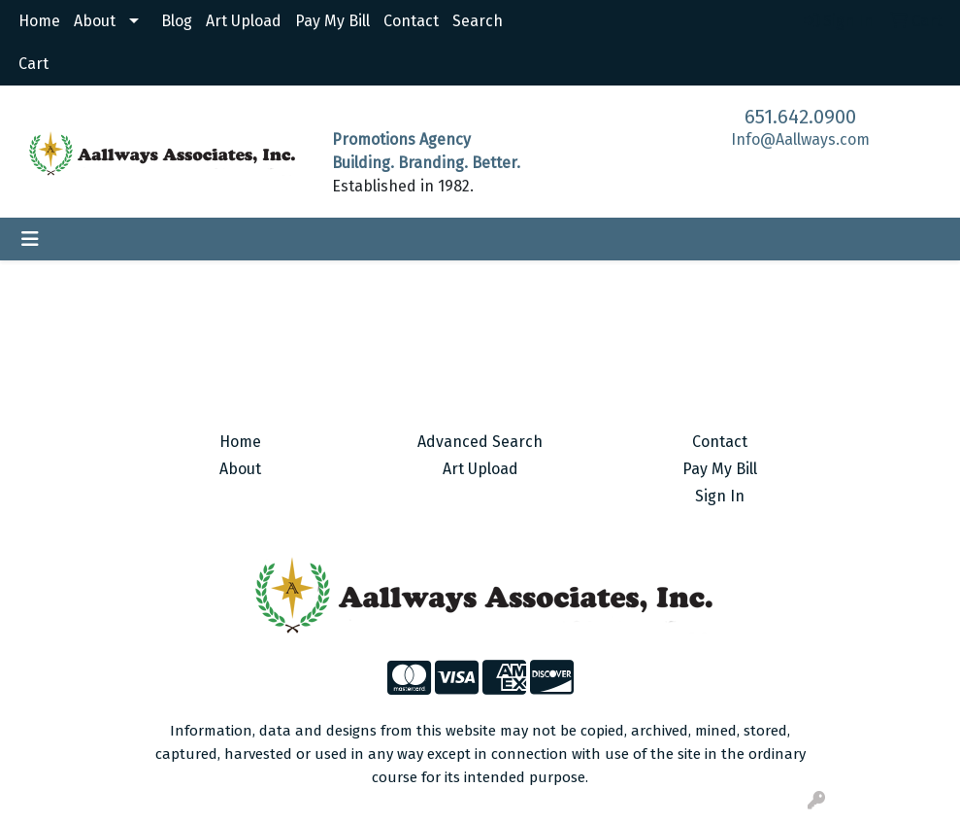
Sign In (720, 496)
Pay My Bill (332, 21)
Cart (33, 63)
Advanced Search (480, 441)
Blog (176, 21)
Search (477, 21)
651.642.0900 (800, 116)
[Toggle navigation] (30, 239)
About (95, 21)
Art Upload (243, 21)
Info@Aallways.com (800, 139)
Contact (411, 21)
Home (39, 21)
